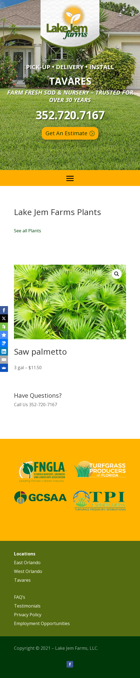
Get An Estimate (66, 133)
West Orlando (28, 571)
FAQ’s (19, 597)
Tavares (22, 580)
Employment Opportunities (42, 623)
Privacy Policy (27, 615)
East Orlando (27, 563)
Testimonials (27, 606)
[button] (117, 274)
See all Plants (27, 231)
